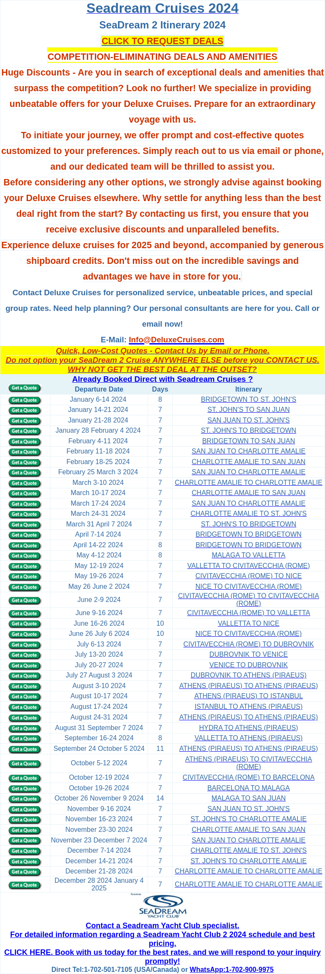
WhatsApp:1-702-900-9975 (231, 969)
